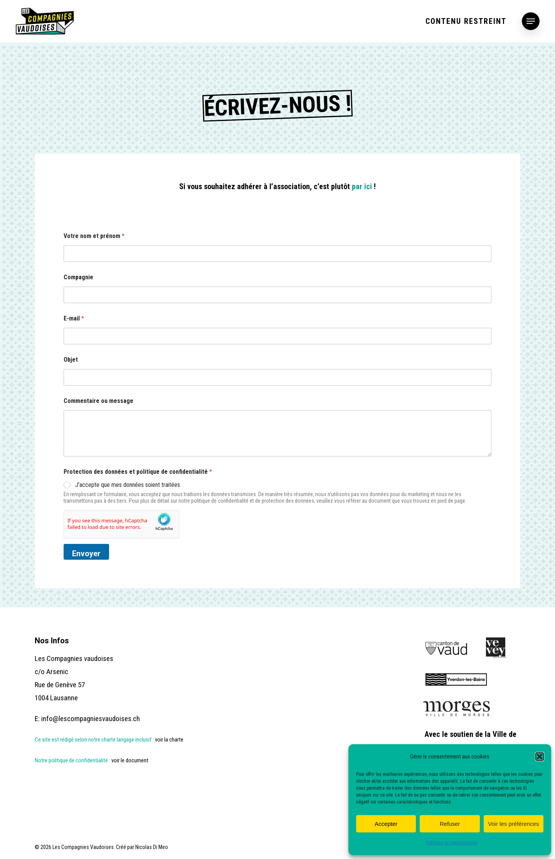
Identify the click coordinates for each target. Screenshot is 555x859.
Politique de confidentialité (451, 843)
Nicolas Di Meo (151, 847)
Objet (71, 359)
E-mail (74, 318)
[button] (539, 756)
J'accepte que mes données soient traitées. (128, 484)
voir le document (129, 760)
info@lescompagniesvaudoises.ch (90, 718)
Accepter (386, 823)
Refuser (450, 823)
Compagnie (78, 277)
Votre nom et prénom (94, 236)
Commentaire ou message (98, 400)
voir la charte (170, 739)
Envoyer (86, 553)
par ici (362, 186)
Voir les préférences (513, 823)
